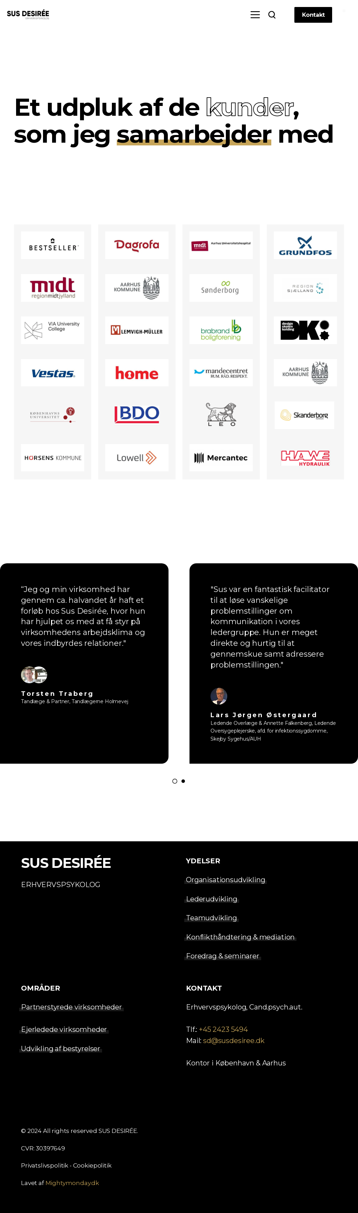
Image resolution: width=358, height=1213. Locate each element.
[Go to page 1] (174, 781)
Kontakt (313, 15)
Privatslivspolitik (44, 1165)
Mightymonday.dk (72, 1182)
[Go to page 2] (183, 781)
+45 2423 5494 (223, 1029)
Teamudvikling (211, 918)
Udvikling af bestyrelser (60, 1048)
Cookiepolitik (92, 1165)
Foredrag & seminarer (222, 956)
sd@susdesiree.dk (233, 1040)
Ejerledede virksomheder (64, 1029)
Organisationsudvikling (225, 880)
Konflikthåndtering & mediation (240, 937)
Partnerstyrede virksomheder (71, 1007)
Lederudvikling (211, 899)
